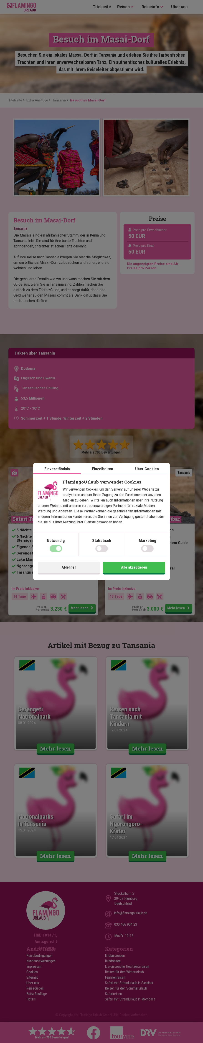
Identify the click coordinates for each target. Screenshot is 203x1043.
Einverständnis (57, 469)
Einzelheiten (102, 469)
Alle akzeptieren (134, 567)
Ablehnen (69, 567)
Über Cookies (147, 469)
